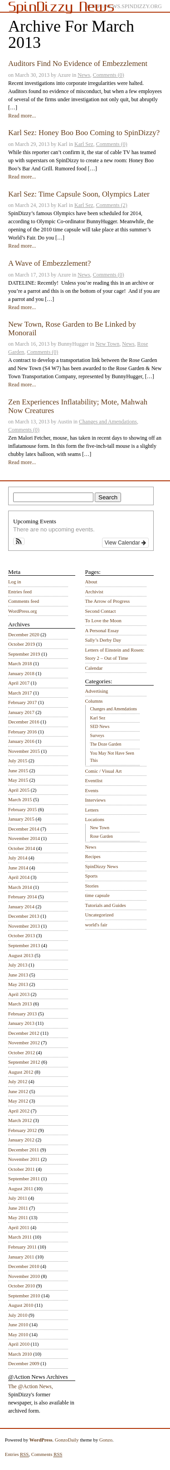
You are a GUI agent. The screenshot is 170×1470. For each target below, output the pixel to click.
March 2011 (20, 1237)
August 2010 (21, 1305)
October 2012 (21, 1052)
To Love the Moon (103, 620)
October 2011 (21, 1169)
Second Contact (100, 611)
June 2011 (18, 1208)
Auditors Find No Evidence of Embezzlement (77, 63)
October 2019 (21, 644)
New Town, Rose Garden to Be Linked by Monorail (72, 328)
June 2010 (18, 1324)
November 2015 (24, 751)
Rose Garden (101, 836)
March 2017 (20, 692)
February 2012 (22, 1130)
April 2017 (18, 683)
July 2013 (17, 964)
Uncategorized (99, 914)
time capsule (97, 895)
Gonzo (105, 1439)
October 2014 (21, 848)
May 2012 (18, 1101)
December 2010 (23, 1266)
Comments (47, 1454)
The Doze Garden (105, 744)
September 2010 (24, 1295)
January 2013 (21, 1023)
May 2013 (18, 984)
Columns (94, 701)
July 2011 (17, 1198)
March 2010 (20, 1354)
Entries (17, 1454)
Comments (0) (108, 75)
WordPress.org (22, 611)
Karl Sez (83, 144)
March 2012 (20, 1120)
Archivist (94, 591)
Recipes (93, 856)
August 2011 (20, 1188)
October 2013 (21, 935)
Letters (92, 809)
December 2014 (23, 828)
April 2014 (18, 877)
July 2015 (17, 760)
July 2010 (17, 1315)
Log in (14, 581)
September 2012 (24, 1062)
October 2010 (21, 1285)
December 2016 (23, 721)
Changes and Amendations (108, 421)
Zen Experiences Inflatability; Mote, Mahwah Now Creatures (77, 406)
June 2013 (18, 974)
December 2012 (23, 1033)
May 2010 (18, 1334)
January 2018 (21, 673)
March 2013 (20, 1003)
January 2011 (21, 1256)
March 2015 (20, 799)
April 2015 (18, 790)
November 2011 (23, 1159)
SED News (100, 726)
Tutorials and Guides (105, 905)
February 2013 (22, 1013)
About (91, 581)
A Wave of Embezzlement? (49, 263)
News (84, 75)
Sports (91, 875)
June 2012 (18, 1091)
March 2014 (20, 887)
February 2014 (22, 896)
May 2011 (18, 1217)
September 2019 (24, 654)
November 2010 (24, 1276)
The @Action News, (30, 1386)
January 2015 (21, 819)
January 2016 (21, 741)
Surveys (97, 735)
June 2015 (18, 770)
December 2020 (23, 634)
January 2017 (21, 712)
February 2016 (22, 731)
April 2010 (18, 1344)
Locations (95, 819)
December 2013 (23, 916)
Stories (92, 885)
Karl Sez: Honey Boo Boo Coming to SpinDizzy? (84, 132)
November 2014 (24, 838)
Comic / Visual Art (103, 771)
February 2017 (22, 702)
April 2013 (18, 994)
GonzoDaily (67, 1439)
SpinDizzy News (101, 866)
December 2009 (23, 1363)
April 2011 (18, 1227)
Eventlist (93, 780)
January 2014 (21, 906)
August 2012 (21, 1072)
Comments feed (23, 601)
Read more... (22, 116)
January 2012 (21, 1139)
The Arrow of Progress (107, 601)
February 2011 (22, 1246)
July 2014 (17, 857)
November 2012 (24, 1042)
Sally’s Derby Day (103, 640)
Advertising (96, 691)
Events (91, 790)
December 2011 (23, 1149)
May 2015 (18, 780)
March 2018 (20, 663)
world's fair (96, 924)
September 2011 (24, 1178)
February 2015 (22, 809)
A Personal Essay (102, 630)
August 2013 (21, 955)
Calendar (94, 668)
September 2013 (24, 945)
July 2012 (17, 1081)
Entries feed (20, 591)
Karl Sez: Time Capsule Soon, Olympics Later (79, 194)
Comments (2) (111, 205)
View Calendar (125, 543)
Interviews (95, 800)
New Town (108, 344)
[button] (19, 541)
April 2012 (18, 1110)
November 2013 (24, 926)
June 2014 (18, 867)
